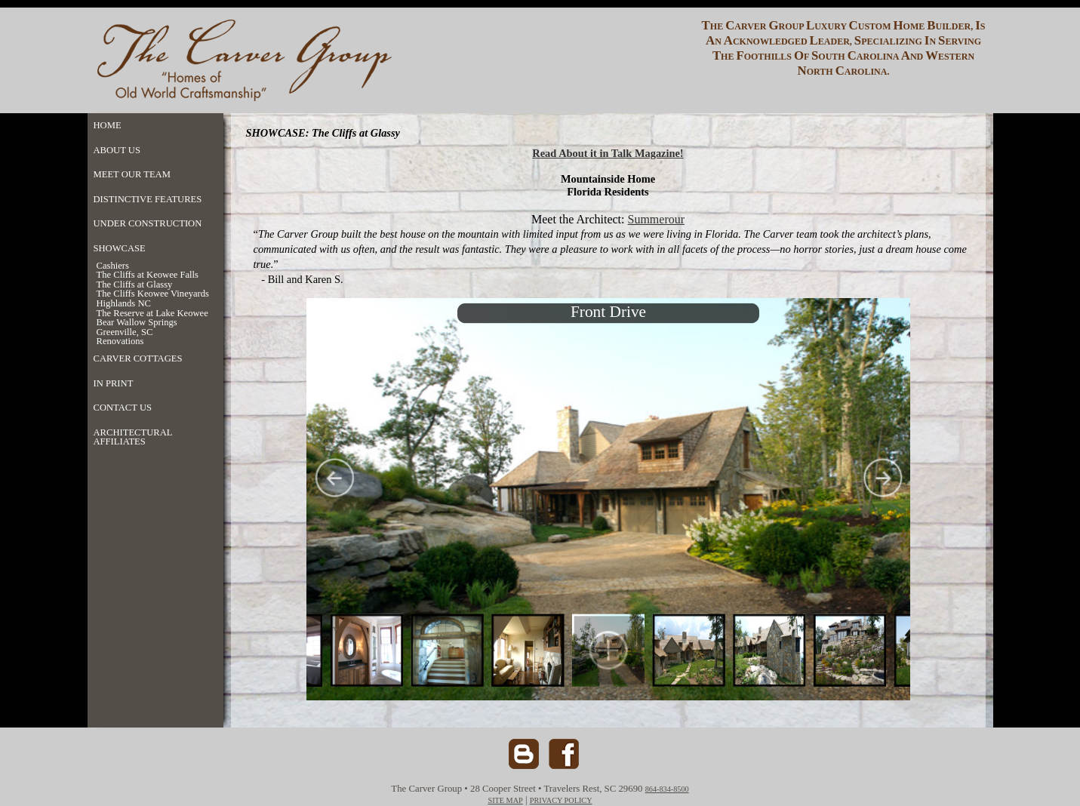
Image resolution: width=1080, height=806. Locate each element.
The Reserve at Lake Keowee (152, 313)
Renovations (120, 341)
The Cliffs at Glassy (135, 285)
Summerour (656, 219)
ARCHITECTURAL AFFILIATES (133, 437)
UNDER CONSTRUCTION (148, 223)
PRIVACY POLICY (561, 800)
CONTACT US (123, 407)
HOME (108, 125)
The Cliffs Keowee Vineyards (153, 294)
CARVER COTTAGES (138, 358)
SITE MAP (505, 800)
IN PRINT (114, 383)
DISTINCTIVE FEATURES (148, 199)
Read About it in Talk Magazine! (607, 153)
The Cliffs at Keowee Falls (147, 275)
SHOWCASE (120, 248)
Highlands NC (124, 304)
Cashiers (113, 266)
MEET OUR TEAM (132, 174)
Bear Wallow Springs (137, 323)
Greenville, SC (125, 332)
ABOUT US (117, 150)
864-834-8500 (667, 789)
